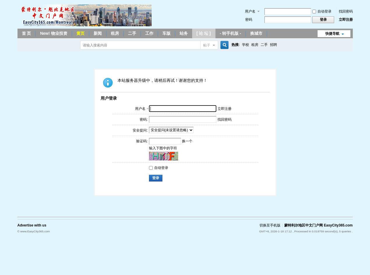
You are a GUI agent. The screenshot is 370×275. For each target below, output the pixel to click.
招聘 (273, 45)
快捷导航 (332, 34)
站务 (184, 33)
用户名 (250, 11)
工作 (149, 33)
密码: (144, 119)
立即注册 (346, 20)
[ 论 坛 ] (204, 33)
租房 (115, 33)
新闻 (98, 33)
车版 (166, 33)
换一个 (187, 141)
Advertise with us (31, 225)
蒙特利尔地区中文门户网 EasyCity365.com (318, 225)
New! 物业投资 (53, 33)
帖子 (206, 45)
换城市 (256, 33)
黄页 (80, 33)
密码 (248, 20)
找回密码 (346, 11)
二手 (132, 33)
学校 (245, 45)
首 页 (26, 33)
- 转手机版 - (230, 33)
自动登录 (322, 11)
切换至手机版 (269, 225)
